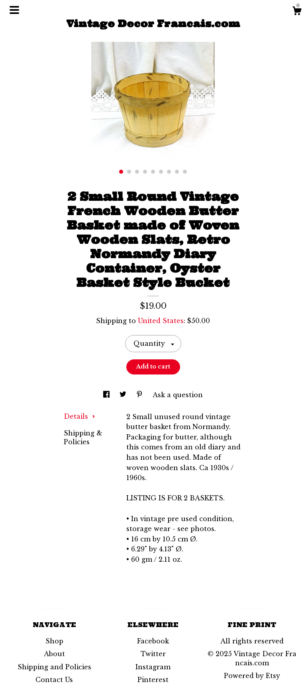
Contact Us (54, 680)
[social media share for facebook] (107, 395)
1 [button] (121, 172)
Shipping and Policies (54, 667)
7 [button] (169, 172)
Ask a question (178, 395)
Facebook (153, 641)
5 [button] (153, 172)
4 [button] (145, 172)
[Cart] (296, 12)
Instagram (153, 667)
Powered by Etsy (252, 676)
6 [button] (161, 172)
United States (161, 321)
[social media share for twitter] (124, 395)
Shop (54, 641)
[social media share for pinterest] (140, 395)
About (54, 654)
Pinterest (153, 680)
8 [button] (177, 172)
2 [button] (129, 172)
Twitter (153, 654)
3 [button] (137, 172)
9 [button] (185, 172)
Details (79, 416)
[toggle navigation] (14, 10)
